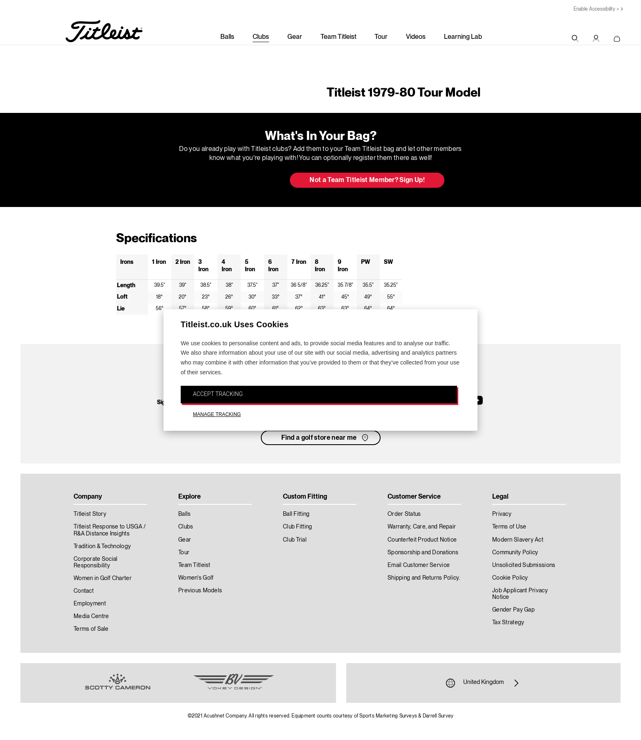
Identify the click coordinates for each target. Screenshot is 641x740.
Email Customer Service (419, 565)
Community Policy (515, 552)
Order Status (404, 514)
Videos (416, 37)
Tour (381, 37)
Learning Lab (463, 37)
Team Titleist (338, 37)
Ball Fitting (296, 514)
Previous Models (200, 590)
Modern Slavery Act (517, 540)
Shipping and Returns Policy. (424, 578)
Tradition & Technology (102, 546)
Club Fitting (297, 526)
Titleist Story (90, 514)
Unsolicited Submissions (523, 565)
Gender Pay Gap (513, 609)
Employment (90, 603)
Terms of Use (509, 526)
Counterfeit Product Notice (422, 540)
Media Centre (91, 616)
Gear (294, 37)
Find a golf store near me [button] (325, 438)
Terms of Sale (91, 629)
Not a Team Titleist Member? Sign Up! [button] (367, 180)
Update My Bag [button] (240, 181)
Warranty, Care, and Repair (422, 526)
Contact (84, 591)
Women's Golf (195, 578)
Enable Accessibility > (596, 9)
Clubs (261, 37)
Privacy (501, 514)
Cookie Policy (510, 578)
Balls (227, 37)
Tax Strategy (508, 622)
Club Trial (295, 540)
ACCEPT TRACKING (218, 394)
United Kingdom (483, 683)
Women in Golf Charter (103, 578)
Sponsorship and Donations (423, 552)
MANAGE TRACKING (217, 415)
